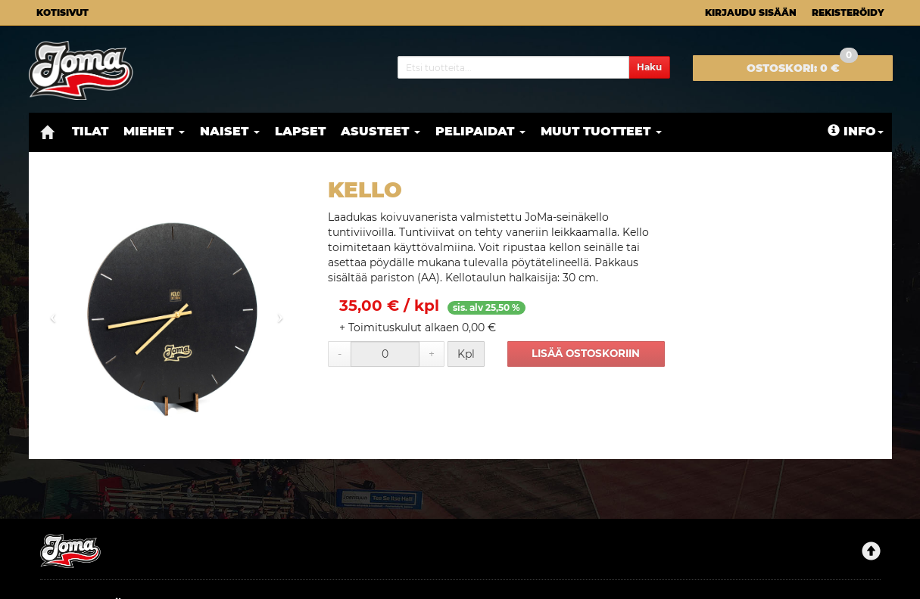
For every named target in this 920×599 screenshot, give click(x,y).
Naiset (230, 131)
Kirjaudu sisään (751, 12)
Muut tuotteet (601, 131)
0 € (802, 65)
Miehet (154, 131)
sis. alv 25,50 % (486, 307)
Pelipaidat (480, 131)
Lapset (300, 131)
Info (856, 131)
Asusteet (380, 131)
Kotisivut (62, 12)
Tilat (90, 131)
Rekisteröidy (848, 12)
